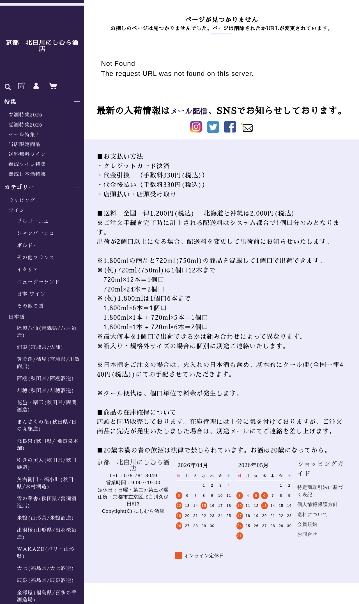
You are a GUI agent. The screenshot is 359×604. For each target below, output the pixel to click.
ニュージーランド (38, 281)
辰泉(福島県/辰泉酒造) (45, 580)
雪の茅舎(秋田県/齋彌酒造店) (47, 502)
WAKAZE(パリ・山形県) (45, 553)
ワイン (16, 210)
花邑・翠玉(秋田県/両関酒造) (47, 406)
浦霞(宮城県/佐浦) (40, 347)
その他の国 (30, 306)
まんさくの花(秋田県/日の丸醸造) (47, 425)
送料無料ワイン (27, 154)
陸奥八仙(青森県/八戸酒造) (47, 332)
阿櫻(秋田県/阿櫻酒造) (45, 378)
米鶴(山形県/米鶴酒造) (45, 518)
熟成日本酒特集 (27, 174)
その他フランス (35, 257)
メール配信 (189, 111)
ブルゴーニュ (33, 221)
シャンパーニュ (35, 233)
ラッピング (21, 200)
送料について (312, 514)
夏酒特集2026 (25, 124)
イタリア (27, 269)
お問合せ (307, 534)
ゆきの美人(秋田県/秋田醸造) (47, 464)
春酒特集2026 (25, 114)
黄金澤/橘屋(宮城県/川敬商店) (48, 363)
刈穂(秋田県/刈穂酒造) (45, 390)
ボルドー (27, 245)
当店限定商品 (24, 144)
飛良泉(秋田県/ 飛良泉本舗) (48, 445)
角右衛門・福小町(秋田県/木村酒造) (45, 483)
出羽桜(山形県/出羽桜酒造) (47, 534)
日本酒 (16, 317)
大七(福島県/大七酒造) (45, 568)
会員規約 (307, 524)
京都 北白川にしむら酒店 (42, 46)
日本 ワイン (31, 294)
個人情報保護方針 (317, 504)
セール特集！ (24, 134)
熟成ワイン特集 (27, 164)
